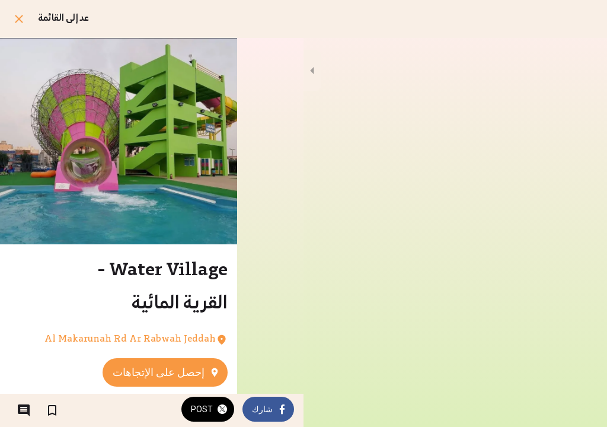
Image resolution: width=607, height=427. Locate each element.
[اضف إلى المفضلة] (52, 410)
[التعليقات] (23, 410)
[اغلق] (19, 19)
